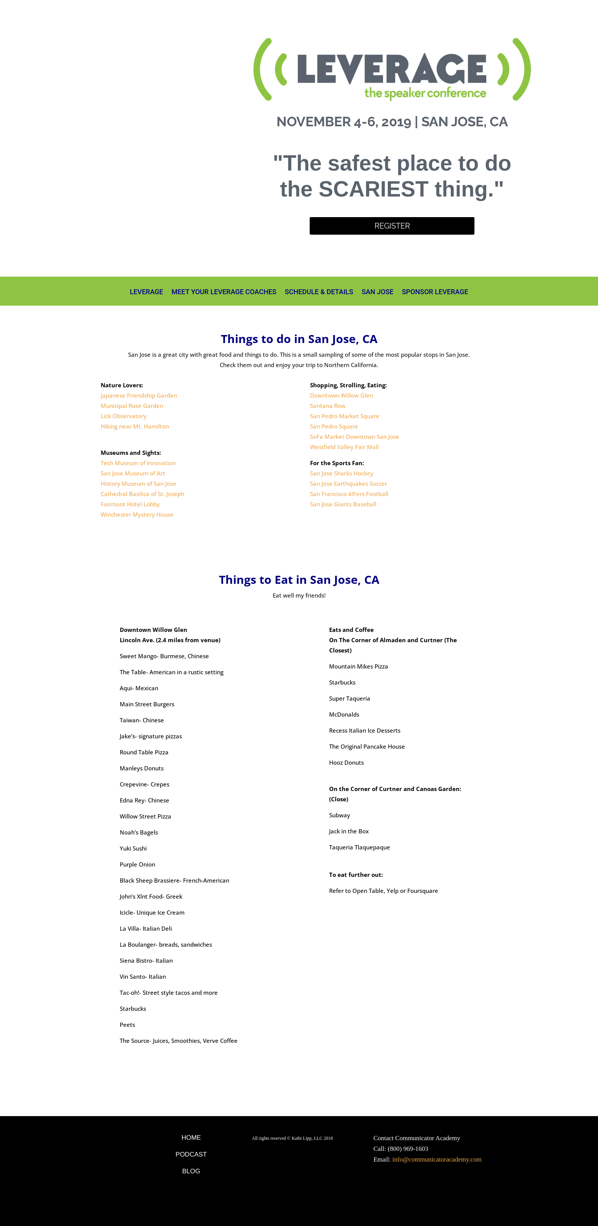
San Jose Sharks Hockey (341, 473)
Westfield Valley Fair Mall (344, 447)
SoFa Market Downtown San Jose (354, 436)
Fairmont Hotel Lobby (130, 504)
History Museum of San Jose (138, 483)
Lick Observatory (123, 416)
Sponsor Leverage (435, 292)
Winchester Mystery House (137, 514)
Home (191, 1137)
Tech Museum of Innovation (138, 463)
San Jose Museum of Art (133, 473)
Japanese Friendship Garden (139, 395)
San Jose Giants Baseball (343, 504)
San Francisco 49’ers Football (349, 494)
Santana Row (328, 405)
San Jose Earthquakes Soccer (348, 483)
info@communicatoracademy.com (437, 1159)
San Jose (378, 292)
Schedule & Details (319, 292)
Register (392, 225)
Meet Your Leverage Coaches (224, 292)
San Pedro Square (334, 426)
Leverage (146, 292)
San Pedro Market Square (344, 416)
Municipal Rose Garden (132, 405)
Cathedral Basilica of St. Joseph (142, 494)
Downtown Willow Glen (341, 395)
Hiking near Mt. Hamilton (135, 426)
